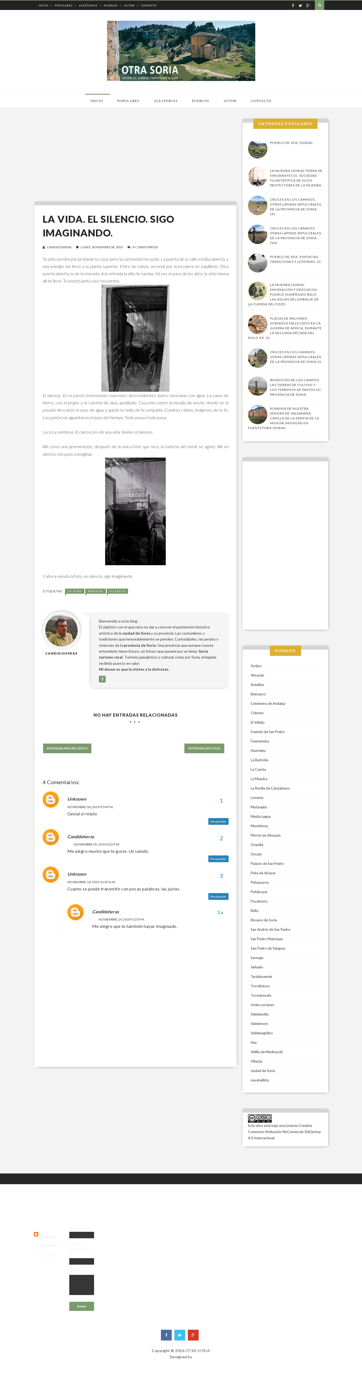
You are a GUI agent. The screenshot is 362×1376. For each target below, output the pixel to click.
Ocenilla (257, 845)
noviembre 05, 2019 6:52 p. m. (97, 844)
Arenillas (257, 684)
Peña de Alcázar (263, 873)
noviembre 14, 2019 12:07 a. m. (91, 882)
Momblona (259, 826)
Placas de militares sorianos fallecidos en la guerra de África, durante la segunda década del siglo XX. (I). (285, 328)
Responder (218, 821)
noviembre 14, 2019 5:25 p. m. (122, 919)
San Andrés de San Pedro (270, 929)
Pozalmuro (259, 901)
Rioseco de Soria (264, 920)
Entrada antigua (204, 748)
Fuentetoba (260, 741)
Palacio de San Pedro (267, 863)
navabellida (260, 1080)
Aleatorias (88, 5)
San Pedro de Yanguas (268, 948)
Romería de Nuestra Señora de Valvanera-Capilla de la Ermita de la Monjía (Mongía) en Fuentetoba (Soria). (283, 418)
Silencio (117, 591)
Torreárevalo (261, 995)
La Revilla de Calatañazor (270, 788)
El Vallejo (258, 722)
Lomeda (257, 797)
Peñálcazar (259, 892)
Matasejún (259, 807)
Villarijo (257, 1061)
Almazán (257, 675)
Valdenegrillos (262, 1033)
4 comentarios (145, 247)
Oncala (256, 854)
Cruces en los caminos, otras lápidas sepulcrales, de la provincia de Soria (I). (296, 357)
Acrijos (256, 666)
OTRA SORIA (197, 1350)
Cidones (257, 713)
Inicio (43, 5)
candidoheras (59, 247)
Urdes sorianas (262, 1005)
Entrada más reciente (67, 748)
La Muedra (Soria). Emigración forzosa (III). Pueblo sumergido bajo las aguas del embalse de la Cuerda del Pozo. (283, 294)
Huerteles (258, 750)
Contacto (149, 5)
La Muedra (259, 779)
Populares (64, 5)
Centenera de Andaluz (268, 703)
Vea (254, 1042)
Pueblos (111, 5)
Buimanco (258, 694)
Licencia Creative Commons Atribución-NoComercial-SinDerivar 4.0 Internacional (284, 1131)
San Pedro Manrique (267, 939)
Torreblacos (260, 986)
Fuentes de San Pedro (268, 732)
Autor (129, 5)
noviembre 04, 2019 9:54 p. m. (90, 807)
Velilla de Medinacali (266, 1052)
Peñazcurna (260, 882)
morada (95, 591)
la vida (75, 591)
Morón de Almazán (266, 835)
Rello (254, 910)
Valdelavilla (259, 1014)
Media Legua (261, 816)
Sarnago (257, 958)
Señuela (257, 967)
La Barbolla (259, 760)
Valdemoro (259, 1023)
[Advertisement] (134, 156)
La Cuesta (258, 769)
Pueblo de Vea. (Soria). (292, 143)
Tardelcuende (261, 976)
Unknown (76, 798)
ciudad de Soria (263, 1071)
